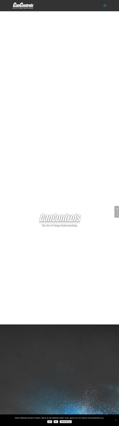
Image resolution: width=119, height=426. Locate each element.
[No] (115, 420)
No (56, 422)
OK (49, 422)
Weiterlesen (66, 422)
